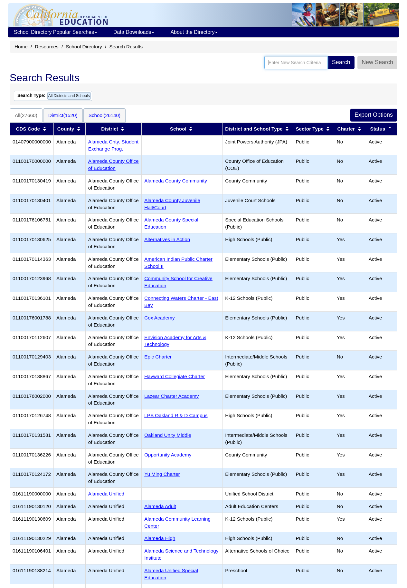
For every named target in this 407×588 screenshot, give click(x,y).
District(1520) (63, 115)
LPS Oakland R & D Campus (175, 415)
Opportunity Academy (167, 454)
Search (341, 62)
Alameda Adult (160, 506)
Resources (47, 46)
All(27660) (26, 115)
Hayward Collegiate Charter (174, 376)
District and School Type (253, 129)
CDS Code (28, 129)
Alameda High (159, 538)
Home (21, 46)
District (109, 129)
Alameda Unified (106, 493)
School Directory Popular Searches (55, 32)
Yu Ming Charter (162, 474)
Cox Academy (159, 317)
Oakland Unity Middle (167, 435)
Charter (346, 129)
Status (377, 129)
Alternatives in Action (167, 239)
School (178, 129)
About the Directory (194, 32)
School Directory (84, 46)
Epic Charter (158, 356)
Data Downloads (133, 32)
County (65, 129)
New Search (377, 62)
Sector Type (309, 129)
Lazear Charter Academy (171, 396)
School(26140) (105, 115)
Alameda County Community (175, 180)
